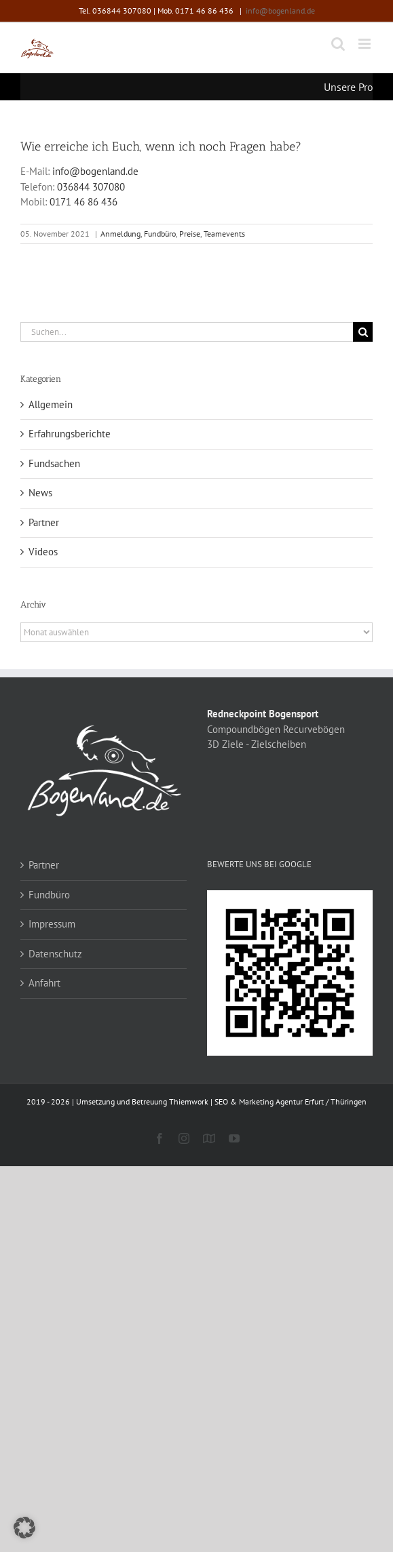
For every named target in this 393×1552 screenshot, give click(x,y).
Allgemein (51, 404)
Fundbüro (160, 233)
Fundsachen (54, 463)
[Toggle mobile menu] (365, 44)
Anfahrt (44, 982)
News (40, 492)
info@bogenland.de (280, 10)
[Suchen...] (186, 332)
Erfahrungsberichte (70, 433)
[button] (24, 1527)
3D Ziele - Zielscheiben (256, 744)
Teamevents (224, 233)
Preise (189, 233)
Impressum (52, 923)
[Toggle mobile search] (338, 44)
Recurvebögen (314, 729)
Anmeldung (120, 233)
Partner (44, 522)
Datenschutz (55, 953)
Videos (43, 551)
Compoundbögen (243, 729)
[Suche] (363, 332)
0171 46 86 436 (83, 201)
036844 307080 (91, 186)
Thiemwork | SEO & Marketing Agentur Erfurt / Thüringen (268, 1101)
